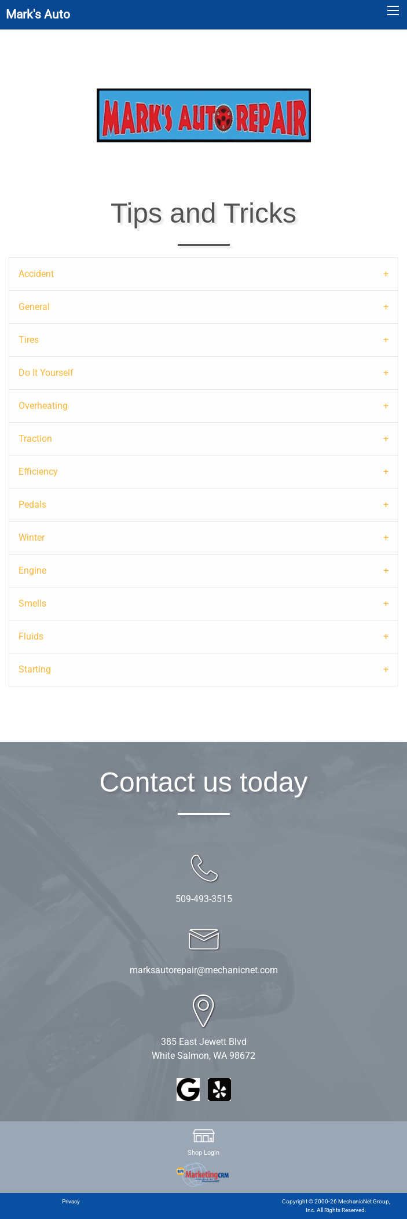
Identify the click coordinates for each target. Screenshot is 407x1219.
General (34, 306)
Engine (32, 570)
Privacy (71, 1201)
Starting (35, 669)
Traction (35, 438)
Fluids (31, 636)
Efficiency (38, 471)
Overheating (43, 405)
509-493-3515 (203, 898)
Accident (36, 273)
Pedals (32, 504)
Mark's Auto (38, 14)
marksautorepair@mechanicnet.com (204, 970)
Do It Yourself (46, 372)
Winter (32, 537)
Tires (29, 339)
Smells (32, 603)
